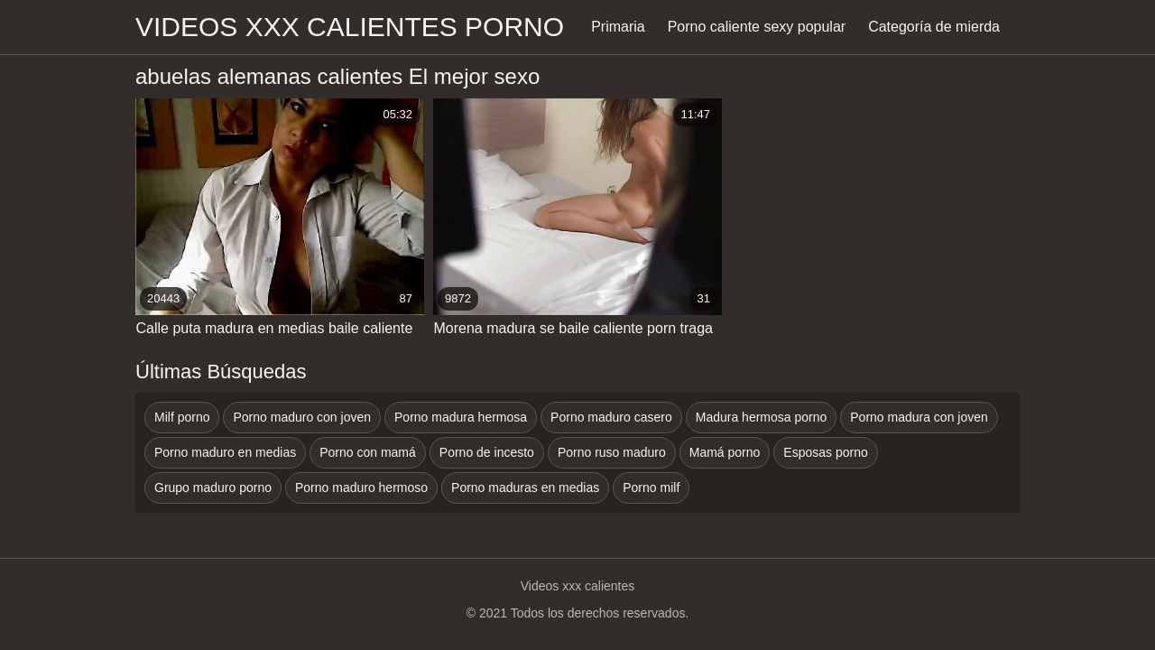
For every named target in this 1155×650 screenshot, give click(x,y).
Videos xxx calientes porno (349, 27)
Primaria (618, 26)
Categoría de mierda (934, 26)
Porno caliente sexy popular (756, 26)
